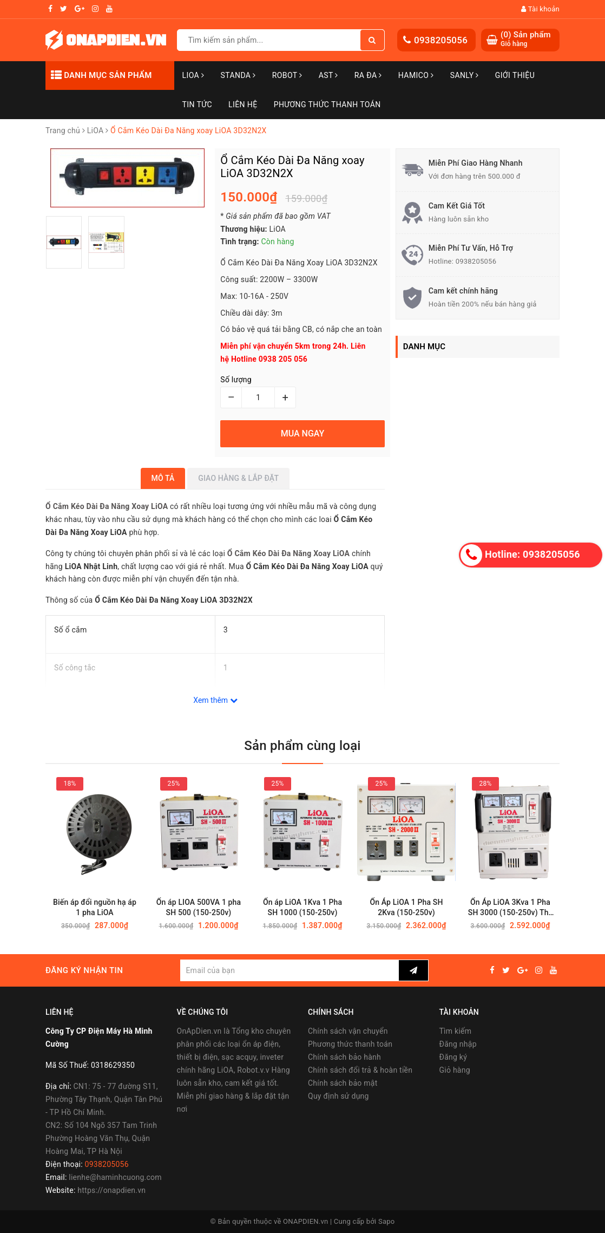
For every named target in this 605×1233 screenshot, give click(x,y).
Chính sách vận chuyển (348, 1031)
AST (328, 75)
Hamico (416, 75)
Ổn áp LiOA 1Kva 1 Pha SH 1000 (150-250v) (302, 907)
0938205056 (441, 40)
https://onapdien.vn (111, 1190)
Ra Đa (368, 75)
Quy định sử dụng (338, 1096)
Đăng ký (453, 1057)
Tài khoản (540, 9)
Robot (287, 75)
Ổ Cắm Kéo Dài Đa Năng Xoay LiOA (288, 553)
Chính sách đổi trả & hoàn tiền (360, 1070)
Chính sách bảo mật (342, 1083)
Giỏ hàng (454, 1070)
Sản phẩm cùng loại (302, 745)
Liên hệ (243, 104)
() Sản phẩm (526, 39)
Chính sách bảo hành (344, 1057)
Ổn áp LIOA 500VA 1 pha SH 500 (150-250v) (198, 907)
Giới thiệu (515, 75)
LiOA (193, 75)
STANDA (237, 75)
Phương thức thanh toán (350, 1044)
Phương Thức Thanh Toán (327, 104)
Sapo (386, 1221)
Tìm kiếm (455, 1031)
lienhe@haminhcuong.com (115, 1177)
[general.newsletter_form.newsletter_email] (289, 970)
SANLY (464, 75)
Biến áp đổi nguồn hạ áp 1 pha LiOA (94, 907)
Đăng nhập (458, 1044)
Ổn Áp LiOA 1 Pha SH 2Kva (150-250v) (406, 907)
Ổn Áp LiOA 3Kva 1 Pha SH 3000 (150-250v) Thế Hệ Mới (510, 908)
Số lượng (235, 379)
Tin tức (197, 104)
